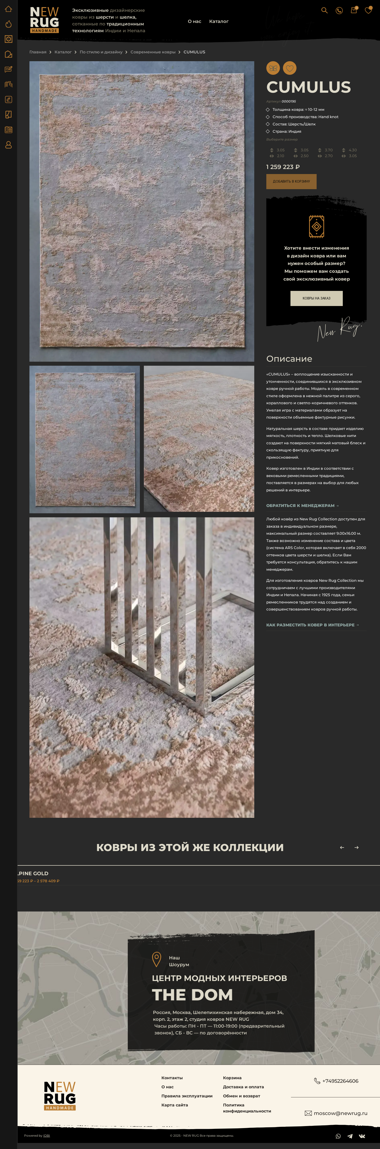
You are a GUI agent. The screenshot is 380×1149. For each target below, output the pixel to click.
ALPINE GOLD (44, 873)
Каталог (219, 21)
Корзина (232, 1083)
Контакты (172, 1083)
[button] (338, 10)
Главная (38, 52)
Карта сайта (174, 1110)
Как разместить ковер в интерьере (312, 625)
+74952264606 (338, 1087)
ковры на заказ (316, 298)
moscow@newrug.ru (337, 1119)
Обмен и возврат (241, 1101)
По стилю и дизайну (101, 52)
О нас (194, 21)
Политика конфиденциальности (247, 1113)
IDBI (46, 1141)
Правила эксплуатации (187, 1101)
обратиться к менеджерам (302, 506)
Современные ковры (153, 52)
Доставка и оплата (243, 1092)
